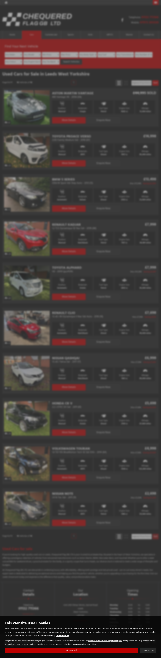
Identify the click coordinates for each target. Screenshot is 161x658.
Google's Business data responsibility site (105, 640)
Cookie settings (148, 650)
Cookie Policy (62, 635)
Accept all (71, 650)
